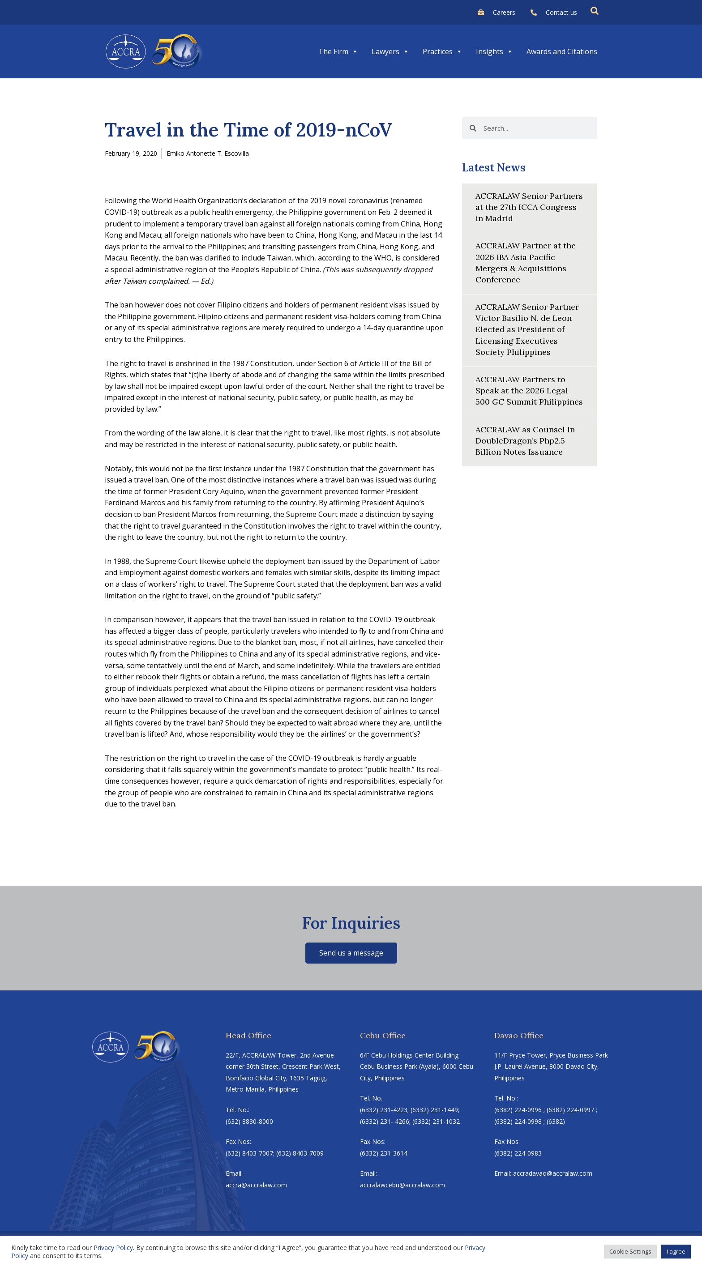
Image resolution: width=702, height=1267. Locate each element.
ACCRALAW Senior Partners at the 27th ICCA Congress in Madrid (529, 207)
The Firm (338, 51)
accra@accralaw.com (256, 1185)
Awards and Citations (561, 51)
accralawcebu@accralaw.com (402, 1185)
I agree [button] (676, 1251)
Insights (494, 51)
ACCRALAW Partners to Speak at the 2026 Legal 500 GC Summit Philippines (529, 390)
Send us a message (351, 953)
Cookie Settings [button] (630, 1251)
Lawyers (390, 51)
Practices (442, 51)
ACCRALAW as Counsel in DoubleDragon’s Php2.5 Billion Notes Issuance (525, 440)
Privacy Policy (113, 1247)
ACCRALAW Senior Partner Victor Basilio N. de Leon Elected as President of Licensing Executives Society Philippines (527, 329)
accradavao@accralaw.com (552, 1173)
